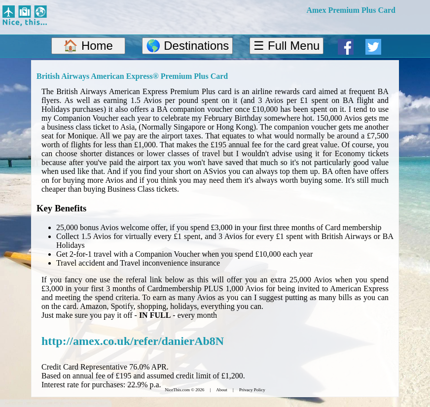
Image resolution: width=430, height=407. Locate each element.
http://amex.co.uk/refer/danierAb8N (132, 341)
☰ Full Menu (286, 45)
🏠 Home (88, 45)
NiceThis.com (177, 389)
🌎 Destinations (187, 45)
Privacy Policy (252, 389)
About (221, 389)
